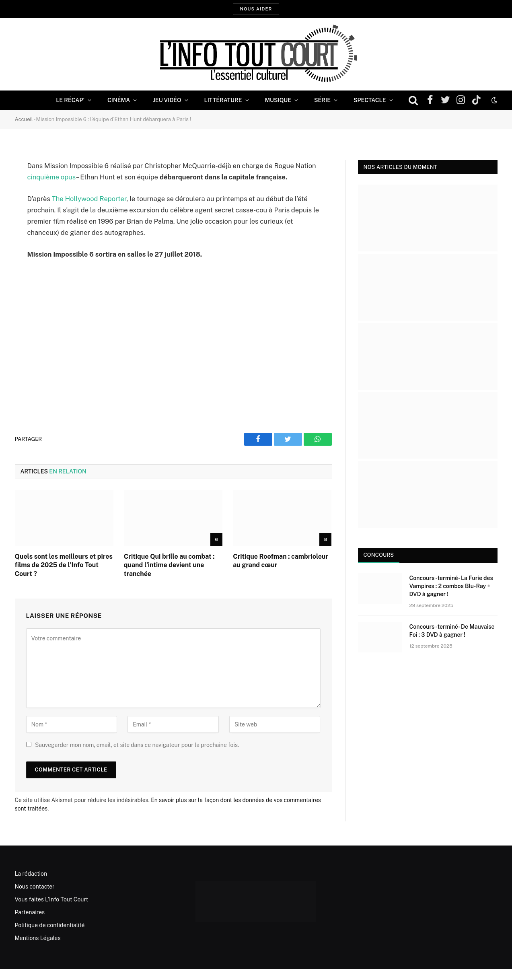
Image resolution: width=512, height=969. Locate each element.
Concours (379, 555)
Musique (278, 100)
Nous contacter (35, 886)
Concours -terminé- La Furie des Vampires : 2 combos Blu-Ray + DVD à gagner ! (451, 586)
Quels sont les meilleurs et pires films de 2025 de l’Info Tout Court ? (64, 565)
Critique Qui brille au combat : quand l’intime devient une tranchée (169, 565)
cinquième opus (51, 177)
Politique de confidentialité (50, 925)
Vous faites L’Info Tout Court (51, 899)
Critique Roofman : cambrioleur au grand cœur (280, 561)
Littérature (223, 100)
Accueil (24, 119)
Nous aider (256, 8)
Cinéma (118, 100)
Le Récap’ (70, 100)
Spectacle (370, 100)
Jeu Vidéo (167, 100)
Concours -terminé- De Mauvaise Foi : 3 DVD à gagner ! (452, 630)
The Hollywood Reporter (89, 199)
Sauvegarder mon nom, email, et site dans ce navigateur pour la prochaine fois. (137, 745)
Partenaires (30, 912)
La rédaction (31, 873)
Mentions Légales (38, 938)
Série (322, 100)
